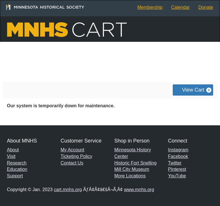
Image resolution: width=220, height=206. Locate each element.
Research (16, 163)
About (13, 149)
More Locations (130, 175)
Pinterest (177, 169)
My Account (73, 149)
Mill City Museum (131, 169)
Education (17, 169)
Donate (205, 7)
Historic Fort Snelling (135, 163)
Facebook (178, 156)
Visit (11, 156)
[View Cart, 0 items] (193, 90)
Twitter (175, 163)
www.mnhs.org (139, 189)
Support (15, 175)
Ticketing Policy (77, 156)
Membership (149, 7)
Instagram (178, 149)
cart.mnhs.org (68, 189)
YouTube (177, 175)
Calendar (180, 7)
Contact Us (72, 163)
